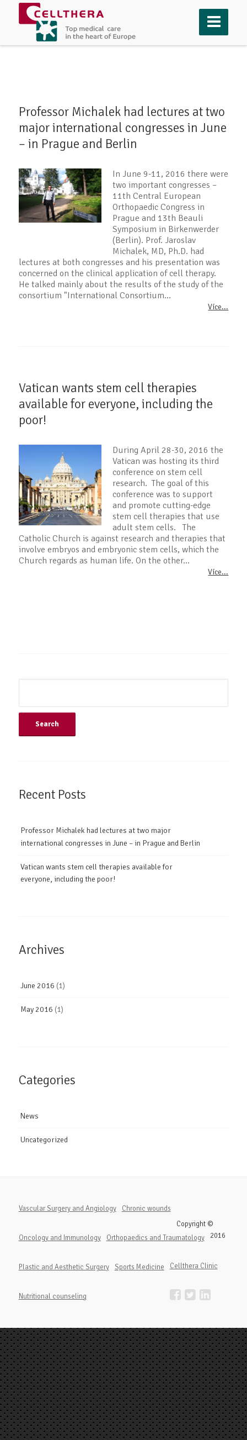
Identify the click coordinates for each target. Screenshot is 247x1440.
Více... (218, 307)
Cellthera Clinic (194, 1266)
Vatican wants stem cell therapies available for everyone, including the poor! (116, 404)
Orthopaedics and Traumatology (155, 1237)
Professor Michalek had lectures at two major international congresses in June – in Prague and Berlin (123, 128)
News (29, 1116)
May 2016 (36, 1009)
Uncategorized (44, 1139)
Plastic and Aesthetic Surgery (64, 1267)
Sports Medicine (139, 1267)
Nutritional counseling (53, 1296)
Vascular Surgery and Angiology (67, 1208)
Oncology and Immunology (60, 1237)
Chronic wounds (146, 1208)
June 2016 (37, 985)
